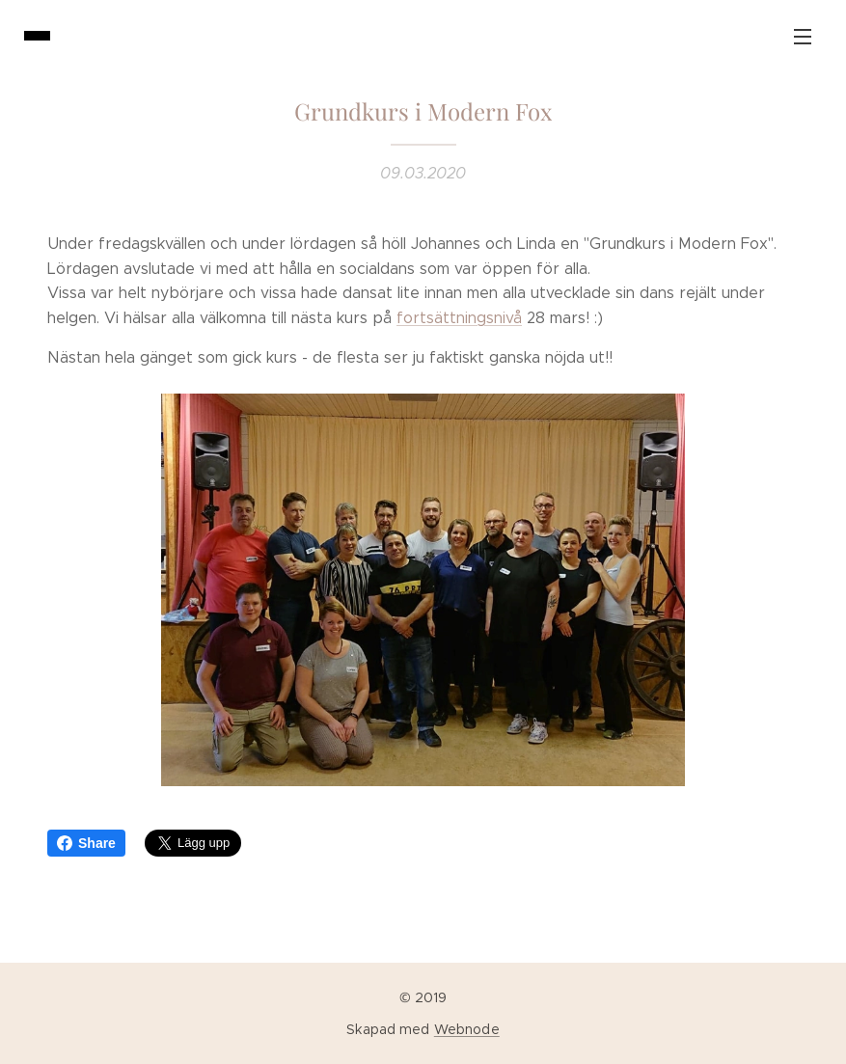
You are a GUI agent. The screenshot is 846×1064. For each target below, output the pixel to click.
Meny (802, 37)
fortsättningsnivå (459, 318)
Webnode (467, 1029)
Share (86, 843)
